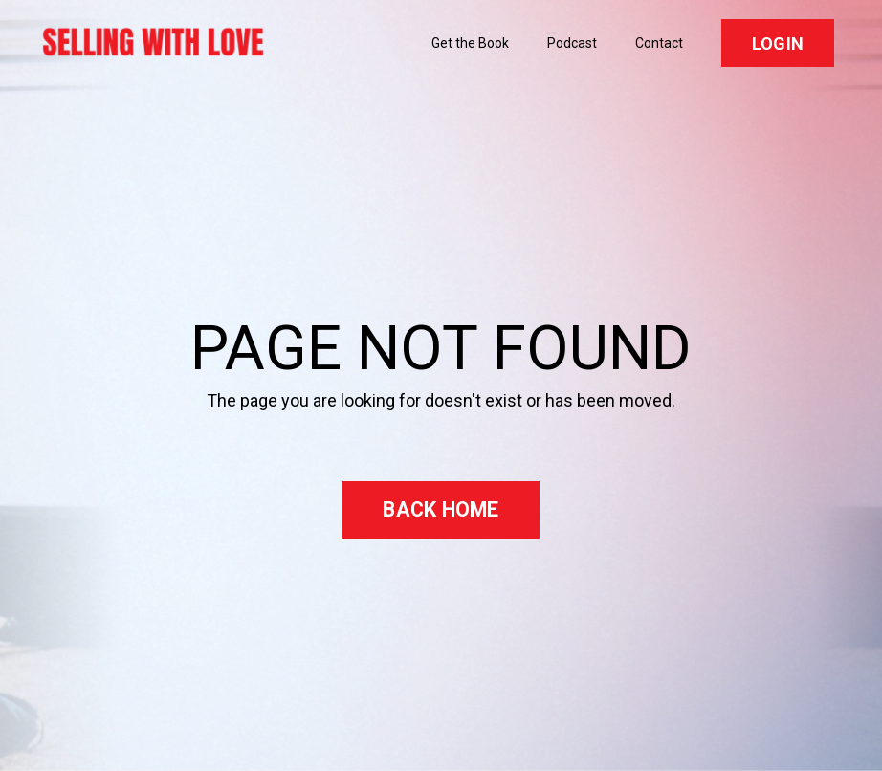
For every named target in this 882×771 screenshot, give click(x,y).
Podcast (572, 43)
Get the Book (470, 43)
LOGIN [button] (778, 43)
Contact (659, 43)
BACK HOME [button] (440, 509)
